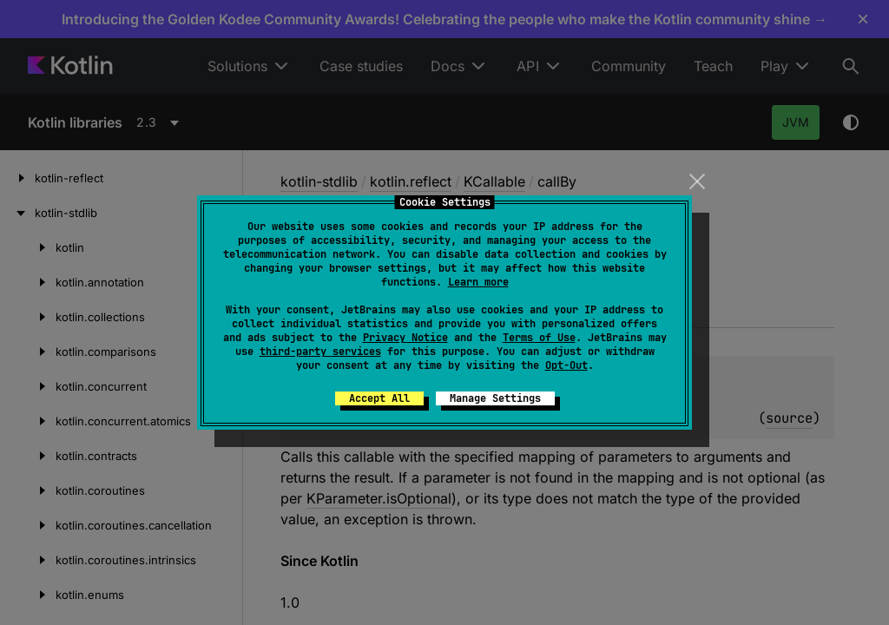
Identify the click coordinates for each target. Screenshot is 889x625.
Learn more (478, 282)
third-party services (320, 352)
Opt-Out (566, 365)
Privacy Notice (405, 338)
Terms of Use (539, 338)
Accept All (379, 398)
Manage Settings (495, 398)
